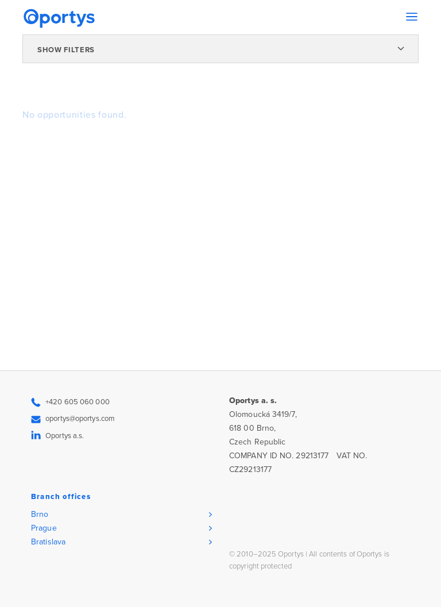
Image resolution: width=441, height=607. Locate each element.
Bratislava (48, 542)
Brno (39, 514)
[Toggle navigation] (411, 16)
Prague (44, 528)
